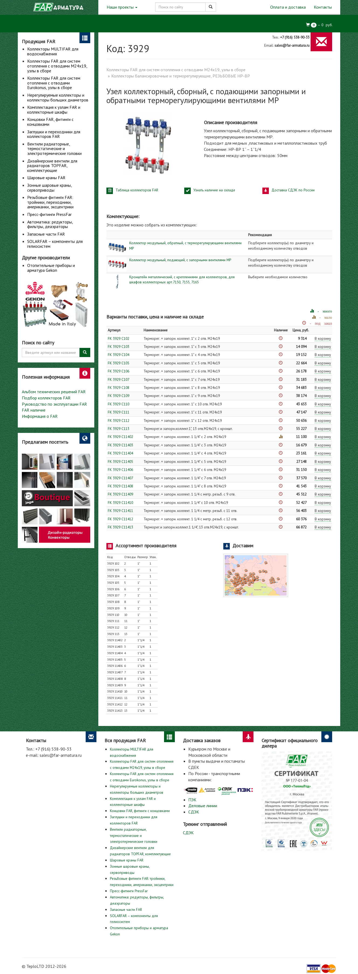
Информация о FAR (40, 416)
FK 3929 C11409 (120, 494)
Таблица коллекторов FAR (137, 190)
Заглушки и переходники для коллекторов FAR (53, 134)
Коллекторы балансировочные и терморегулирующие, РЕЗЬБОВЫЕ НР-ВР (180, 76)
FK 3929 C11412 (120, 519)
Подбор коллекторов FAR (46, 398)
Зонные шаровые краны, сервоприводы (49, 187)
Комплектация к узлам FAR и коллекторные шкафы (53, 109)
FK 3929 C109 (118, 395)
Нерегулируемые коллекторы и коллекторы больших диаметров (57, 97)
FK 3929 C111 (118, 412)
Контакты (323, 7)
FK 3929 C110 (118, 404)
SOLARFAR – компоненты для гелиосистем (55, 244)
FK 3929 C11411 (120, 510)
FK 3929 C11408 (120, 486)
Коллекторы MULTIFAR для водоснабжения (52, 51)
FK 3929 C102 (118, 338)
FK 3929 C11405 (120, 461)
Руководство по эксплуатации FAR (54, 404)
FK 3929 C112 (118, 420)
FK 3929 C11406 (120, 469)
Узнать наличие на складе (214, 190)
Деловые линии (202, 805)
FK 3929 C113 (118, 428)
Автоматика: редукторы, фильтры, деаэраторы (50, 224)
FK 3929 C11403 (120, 445)
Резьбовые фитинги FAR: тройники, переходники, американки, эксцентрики (50, 202)
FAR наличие (34, 410)
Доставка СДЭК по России (293, 190)
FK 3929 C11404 (120, 453)
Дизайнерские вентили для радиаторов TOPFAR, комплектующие (52, 165)
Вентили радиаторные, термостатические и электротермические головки (54, 148)
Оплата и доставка (288, 7)
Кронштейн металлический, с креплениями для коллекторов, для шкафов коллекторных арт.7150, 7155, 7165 (182, 279)
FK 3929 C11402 (120, 436)
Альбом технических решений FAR (54, 391)
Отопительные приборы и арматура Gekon (51, 268)
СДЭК (193, 812)
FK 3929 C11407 (120, 478)
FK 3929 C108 (118, 387)
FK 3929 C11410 (120, 502)
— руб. (319, 25)
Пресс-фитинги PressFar (49, 214)
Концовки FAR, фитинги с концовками (50, 122)
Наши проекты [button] (122, 7)
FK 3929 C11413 (120, 527)
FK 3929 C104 (118, 354)
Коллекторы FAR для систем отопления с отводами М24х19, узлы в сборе (57, 65)
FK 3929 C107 (118, 379)
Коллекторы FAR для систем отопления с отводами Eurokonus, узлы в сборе (53, 82)
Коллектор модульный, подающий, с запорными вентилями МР (180, 259)
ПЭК (192, 799)
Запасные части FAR (46, 234)
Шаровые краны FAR (46, 177)
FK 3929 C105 (118, 363)
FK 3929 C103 (118, 346)
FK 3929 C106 (118, 371)
